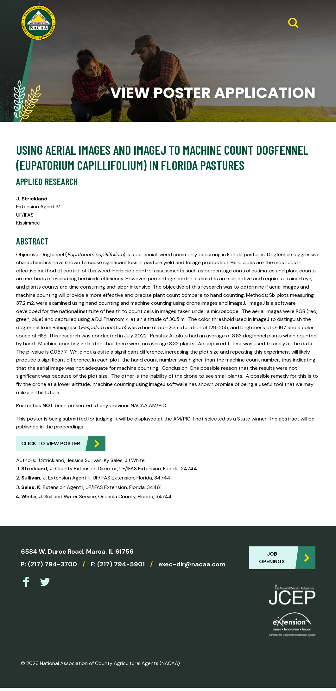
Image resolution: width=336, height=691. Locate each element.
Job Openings (272, 558)
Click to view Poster (50, 443)
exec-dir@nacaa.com (191, 564)
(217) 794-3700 (52, 564)
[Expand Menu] (308, 23)
